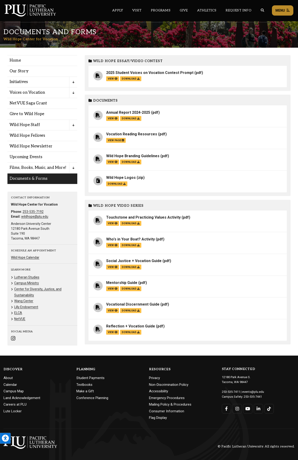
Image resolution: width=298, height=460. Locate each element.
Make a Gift (85, 391)
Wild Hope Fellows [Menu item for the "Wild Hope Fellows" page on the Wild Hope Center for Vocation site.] (27, 135)
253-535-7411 (231, 391)
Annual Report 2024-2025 (128, 112)
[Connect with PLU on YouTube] (248, 408)
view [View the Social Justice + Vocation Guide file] (112, 267)
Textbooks (84, 385)
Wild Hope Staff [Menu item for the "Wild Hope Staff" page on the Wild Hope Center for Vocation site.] (25, 125)
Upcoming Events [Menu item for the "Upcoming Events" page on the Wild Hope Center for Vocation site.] (26, 157)
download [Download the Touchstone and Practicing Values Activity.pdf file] (131, 223)
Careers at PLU (15, 404)
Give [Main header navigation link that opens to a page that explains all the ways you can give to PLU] (184, 10)
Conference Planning (92, 398)
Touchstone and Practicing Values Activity (143, 217)
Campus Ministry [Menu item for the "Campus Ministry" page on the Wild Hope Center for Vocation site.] (26, 283)
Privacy (154, 378)
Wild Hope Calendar (25, 257)
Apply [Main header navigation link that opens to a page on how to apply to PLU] (117, 10)
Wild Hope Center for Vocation (30, 39)
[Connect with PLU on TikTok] (269, 408)
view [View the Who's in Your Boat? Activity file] (112, 245)
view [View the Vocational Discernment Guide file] (112, 310)
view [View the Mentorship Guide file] (112, 288)
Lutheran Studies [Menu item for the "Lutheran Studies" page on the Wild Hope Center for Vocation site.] (26, 277)
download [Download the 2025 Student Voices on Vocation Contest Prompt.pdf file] (131, 78)
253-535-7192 (33, 211)
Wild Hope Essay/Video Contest (125, 61)
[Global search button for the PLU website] (262, 10)
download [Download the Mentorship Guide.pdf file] (131, 288)
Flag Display (158, 418)
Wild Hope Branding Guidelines (132, 156)
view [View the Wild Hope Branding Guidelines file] (112, 161)
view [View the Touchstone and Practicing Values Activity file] (112, 223)
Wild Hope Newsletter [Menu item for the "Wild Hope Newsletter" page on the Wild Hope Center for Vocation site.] (31, 146)
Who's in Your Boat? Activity (130, 239)
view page (116, 140)
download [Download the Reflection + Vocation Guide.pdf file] (131, 332)
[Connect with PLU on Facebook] (226, 408)
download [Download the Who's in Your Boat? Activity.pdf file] (131, 245)
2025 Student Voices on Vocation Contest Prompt (149, 72)
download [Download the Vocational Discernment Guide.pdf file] (131, 310)
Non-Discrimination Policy (168, 385)
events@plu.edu (253, 391)
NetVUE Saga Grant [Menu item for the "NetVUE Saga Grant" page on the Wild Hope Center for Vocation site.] (28, 103)
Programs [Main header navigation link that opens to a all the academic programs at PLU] (160, 10)
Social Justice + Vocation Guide (134, 261)
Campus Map (13, 391)
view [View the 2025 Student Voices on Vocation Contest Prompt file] (112, 78)
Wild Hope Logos (121, 177)
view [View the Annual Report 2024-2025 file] (112, 118)
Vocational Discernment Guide (132, 304)
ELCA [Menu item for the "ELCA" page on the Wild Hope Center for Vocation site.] (18, 313)
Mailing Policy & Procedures (170, 404)
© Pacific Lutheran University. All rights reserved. (256, 446)
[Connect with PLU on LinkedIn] (258, 408)
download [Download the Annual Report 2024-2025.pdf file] (131, 118)
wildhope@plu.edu (34, 216)
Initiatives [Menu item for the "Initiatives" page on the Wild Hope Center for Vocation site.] (19, 82)
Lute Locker (12, 411)
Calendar (10, 385)
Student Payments (90, 378)
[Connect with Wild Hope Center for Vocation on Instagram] (13, 339)
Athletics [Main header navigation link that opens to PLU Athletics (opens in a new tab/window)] (207, 10)
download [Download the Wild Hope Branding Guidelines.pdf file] (131, 161)
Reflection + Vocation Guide (130, 326)
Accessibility (158, 391)
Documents (103, 101)
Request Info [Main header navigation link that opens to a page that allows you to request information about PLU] (238, 10)
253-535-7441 (253, 396)
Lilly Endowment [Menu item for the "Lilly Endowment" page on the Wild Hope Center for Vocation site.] (26, 307)
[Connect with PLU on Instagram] (237, 408)
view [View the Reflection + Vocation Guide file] (112, 332)
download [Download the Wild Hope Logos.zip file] (117, 183)
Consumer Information (166, 411)
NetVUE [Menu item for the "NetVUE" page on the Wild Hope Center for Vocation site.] (19, 319)
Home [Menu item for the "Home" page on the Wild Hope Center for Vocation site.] (15, 60)
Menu (282, 11)
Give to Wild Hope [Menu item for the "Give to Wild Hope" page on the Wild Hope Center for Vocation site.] (27, 114)
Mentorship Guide (121, 282)
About (8, 378)
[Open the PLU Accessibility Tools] (5, 438)
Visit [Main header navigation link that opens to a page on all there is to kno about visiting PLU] (137, 10)
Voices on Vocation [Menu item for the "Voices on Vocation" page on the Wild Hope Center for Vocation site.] (27, 92)
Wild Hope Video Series (116, 206)
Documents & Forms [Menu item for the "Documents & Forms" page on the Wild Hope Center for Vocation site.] (28, 178)
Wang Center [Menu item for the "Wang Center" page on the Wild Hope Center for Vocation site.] (23, 301)
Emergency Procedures (167, 398)
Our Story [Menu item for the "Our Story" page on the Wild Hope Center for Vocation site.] (19, 71)
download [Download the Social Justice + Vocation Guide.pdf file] (131, 267)
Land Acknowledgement (21, 398)
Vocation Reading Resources (131, 134)
